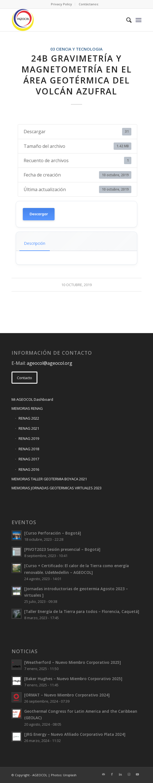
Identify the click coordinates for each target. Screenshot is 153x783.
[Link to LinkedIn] (120, 774)
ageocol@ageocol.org (49, 363)
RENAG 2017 (29, 458)
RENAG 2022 (29, 418)
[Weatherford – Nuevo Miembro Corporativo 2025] (72, 662)
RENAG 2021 (29, 428)
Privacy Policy (61, 4)
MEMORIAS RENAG (27, 408)
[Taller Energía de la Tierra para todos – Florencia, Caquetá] (81, 611)
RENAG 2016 (29, 469)
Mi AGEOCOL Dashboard (32, 399)
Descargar (39, 214)
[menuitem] (61, 4)
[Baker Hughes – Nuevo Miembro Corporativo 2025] (73, 678)
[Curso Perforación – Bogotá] (52, 533)
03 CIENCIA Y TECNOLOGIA (76, 49)
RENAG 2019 (29, 438)
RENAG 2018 (29, 448)
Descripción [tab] (34, 243)
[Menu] (138, 20)
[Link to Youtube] (137, 774)
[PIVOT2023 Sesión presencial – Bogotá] (62, 549)
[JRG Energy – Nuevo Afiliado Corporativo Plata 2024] (74, 734)
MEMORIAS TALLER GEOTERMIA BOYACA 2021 (49, 478)
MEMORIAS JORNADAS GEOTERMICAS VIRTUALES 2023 (57, 487)
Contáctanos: (89, 4)
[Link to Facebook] (112, 774)
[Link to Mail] (103, 774)
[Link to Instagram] (129, 774)
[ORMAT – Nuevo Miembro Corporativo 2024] (67, 695)
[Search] (126, 20)
